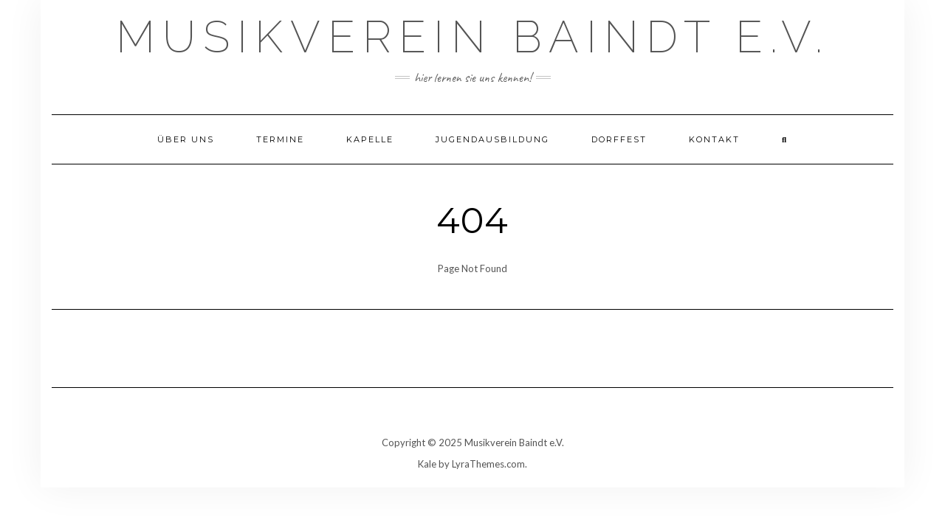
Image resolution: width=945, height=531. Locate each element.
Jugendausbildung (492, 139)
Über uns (185, 139)
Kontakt (714, 139)
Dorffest (619, 139)
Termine (280, 139)
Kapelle (370, 139)
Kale (427, 464)
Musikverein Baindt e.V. (473, 37)
